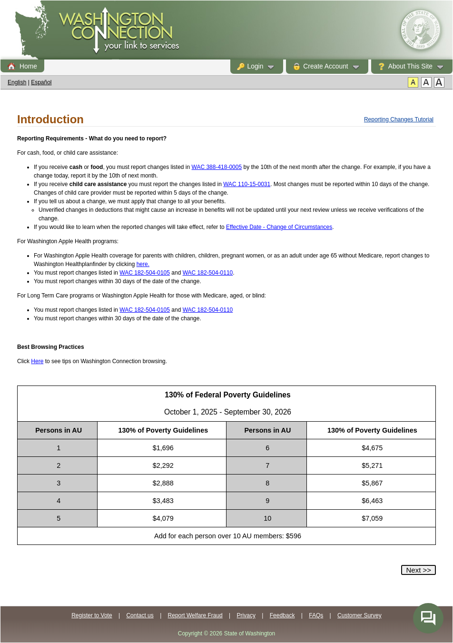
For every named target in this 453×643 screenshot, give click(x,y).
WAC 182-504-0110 (208, 272)
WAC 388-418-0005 (217, 167)
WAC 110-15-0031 (246, 184)
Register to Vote (91, 615)
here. (143, 264)
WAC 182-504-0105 (144, 272)
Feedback (282, 615)
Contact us (139, 615)
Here (37, 361)
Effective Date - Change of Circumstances (279, 227)
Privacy (246, 615)
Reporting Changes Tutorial (398, 119)
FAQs (316, 615)
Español (41, 82)
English (17, 82)
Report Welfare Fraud (195, 615)
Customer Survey (359, 615)
